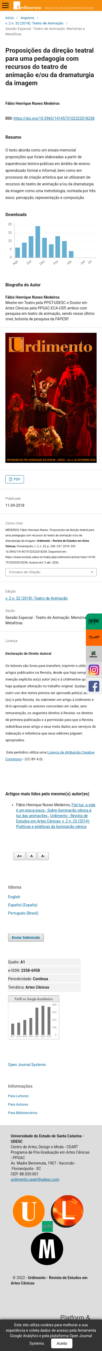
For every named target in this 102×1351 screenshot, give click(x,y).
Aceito (62, 1343)
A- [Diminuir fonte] (43, 856)
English (14, 897)
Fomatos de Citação (24, 572)
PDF (16, 479)
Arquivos (27, 18)
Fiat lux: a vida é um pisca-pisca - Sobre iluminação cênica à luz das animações (55, 810)
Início (9, 18)
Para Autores (18, 1104)
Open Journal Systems (27, 1064)
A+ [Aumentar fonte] (19, 856)
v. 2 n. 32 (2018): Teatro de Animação (34, 23)
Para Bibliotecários (22, 1113)
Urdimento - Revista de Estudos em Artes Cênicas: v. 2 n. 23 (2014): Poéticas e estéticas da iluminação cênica (53, 821)
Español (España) (22, 905)
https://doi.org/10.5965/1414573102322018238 (53, 118)
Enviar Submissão (26, 937)
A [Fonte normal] (31, 856)
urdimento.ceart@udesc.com (35, 1179)
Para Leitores (18, 1096)
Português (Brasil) (23, 913)
